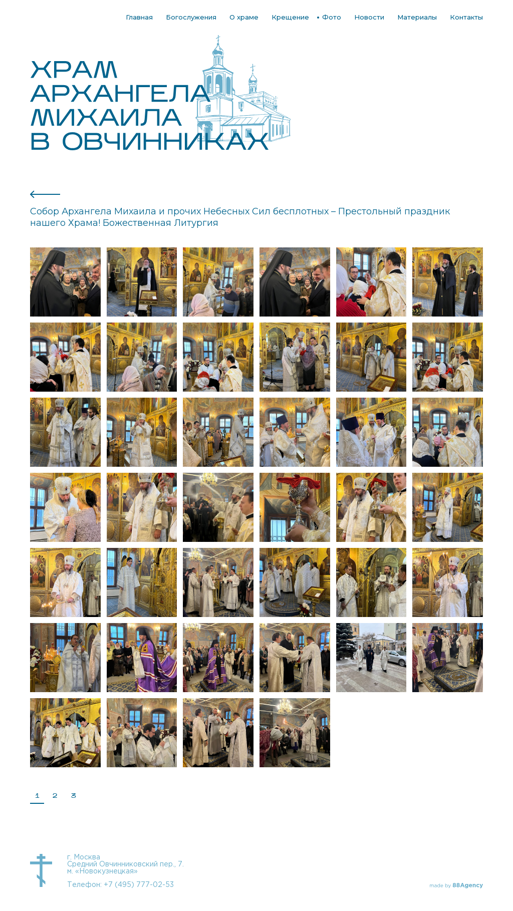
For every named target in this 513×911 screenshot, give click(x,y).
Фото (331, 17)
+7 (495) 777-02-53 (139, 885)
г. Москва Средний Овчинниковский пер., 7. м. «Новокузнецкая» (125, 864)
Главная (139, 17)
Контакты (466, 17)
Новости (369, 17)
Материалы (417, 17)
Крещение (290, 17)
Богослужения (191, 17)
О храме (244, 17)
